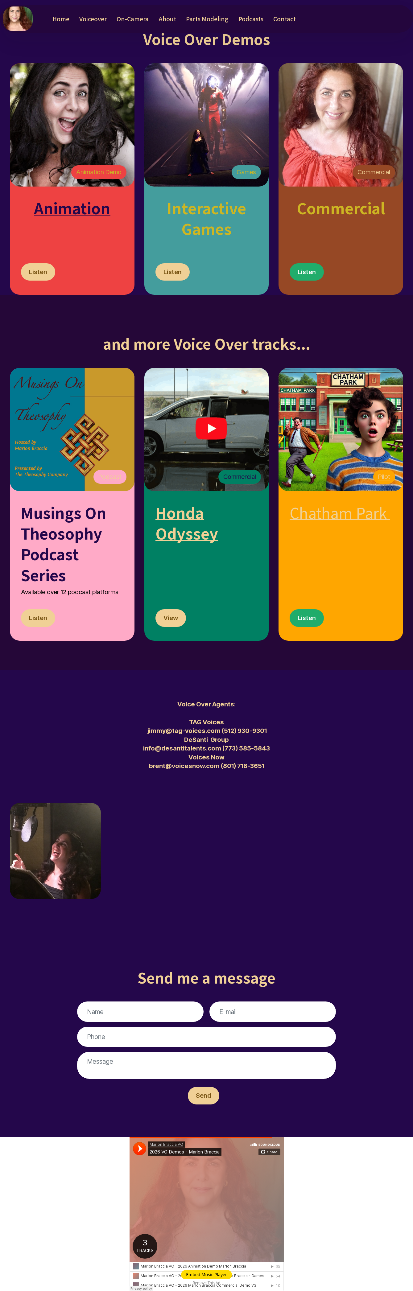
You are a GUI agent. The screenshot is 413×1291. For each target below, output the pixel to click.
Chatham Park (338, 512)
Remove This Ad (207, 1282)
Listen (38, 272)
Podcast (110, 476)
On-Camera (133, 18)
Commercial (373, 172)
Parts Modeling (207, 18)
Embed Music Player (206, 1274)
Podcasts (250, 18)
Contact (284, 18)
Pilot (384, 476)
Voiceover (93, 18)
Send (203, 1095)
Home (60, 18)
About (167, 18)
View (170, 618)
